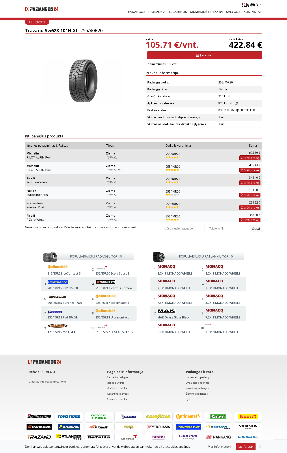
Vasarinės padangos (197, 388)
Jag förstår (245, 447)
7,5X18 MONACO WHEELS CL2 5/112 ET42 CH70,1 (222, 334)
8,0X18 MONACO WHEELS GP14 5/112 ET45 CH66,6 (174, 275)
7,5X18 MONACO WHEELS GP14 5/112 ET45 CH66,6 (174, 290)
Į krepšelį (204, 55)
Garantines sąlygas (118, 393)
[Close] (260, 446)
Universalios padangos (199, 377)
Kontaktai (252, 12)
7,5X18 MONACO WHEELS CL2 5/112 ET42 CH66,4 (222, 319)
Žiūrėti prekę (250, 158)
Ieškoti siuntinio (115, 382)
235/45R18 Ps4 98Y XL (63, 317)
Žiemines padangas (197, 393)
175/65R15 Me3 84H (61, 332)
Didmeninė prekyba (206, 12)
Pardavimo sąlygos (117, 377)
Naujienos (178, 12)
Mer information (219, 447)
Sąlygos (233, 12)
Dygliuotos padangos (197, 382)
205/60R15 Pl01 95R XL (63, 288)
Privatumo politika (117, 399)
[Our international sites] (253, 5)
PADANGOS (136, 12)
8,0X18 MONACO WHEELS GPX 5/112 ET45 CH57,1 (222, 305)
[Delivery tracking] (245, 5)
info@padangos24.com (53, 381)
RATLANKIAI (157, 12)
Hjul (188, 399)
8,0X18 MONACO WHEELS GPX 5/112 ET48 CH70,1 (222, 275)
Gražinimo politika (117, 388)
